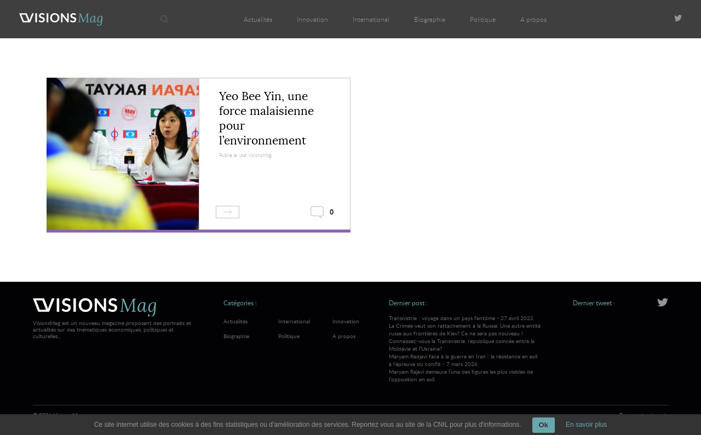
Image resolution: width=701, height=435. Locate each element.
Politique (483, 19)
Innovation (312, 19)
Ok (543, 425)
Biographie (429, 19)
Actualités (258, 19)
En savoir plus (586, 424)
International (371, 19)
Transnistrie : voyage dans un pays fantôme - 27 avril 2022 (465, 333)
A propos (533, 19)
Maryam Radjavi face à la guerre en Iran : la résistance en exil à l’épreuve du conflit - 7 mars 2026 (465, 367)
